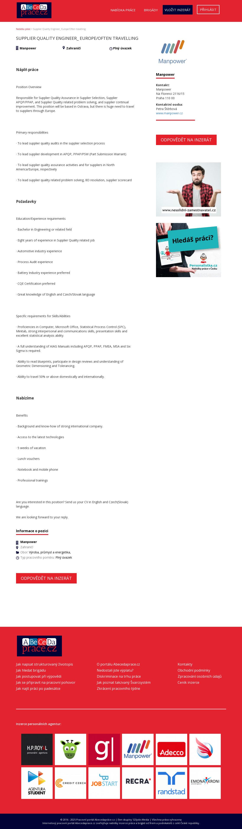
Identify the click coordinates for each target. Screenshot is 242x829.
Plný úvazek (122, 48)
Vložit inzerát (178, 10)
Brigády (151, 10)
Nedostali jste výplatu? (115, 670)
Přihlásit (208, 9)
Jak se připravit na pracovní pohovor (45, 682)
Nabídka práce (123, 10)
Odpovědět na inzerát (46, 578)
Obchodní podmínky (194, 670)
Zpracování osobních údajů (200, 676)
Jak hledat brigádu (31, 670)
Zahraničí (73, 48)
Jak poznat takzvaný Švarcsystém (124, 682)
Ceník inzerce (188, 682)
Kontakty (185, 664)
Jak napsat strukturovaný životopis (44, 664)
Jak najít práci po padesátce (38, 688)
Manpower (28, 48)
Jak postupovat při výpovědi (38, 676)
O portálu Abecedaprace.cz (118, 664)
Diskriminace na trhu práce (119, 676)
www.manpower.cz (169, 113)
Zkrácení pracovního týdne (118, 688)
